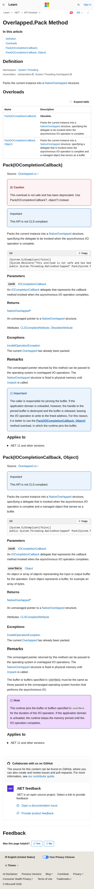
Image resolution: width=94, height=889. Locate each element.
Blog (48, 874)
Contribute (63, 874)
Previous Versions (31, 874)
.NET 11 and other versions (27, 445)
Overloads (11, 43)
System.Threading (28, 70)
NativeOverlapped (56, 83)
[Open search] (78, 5)
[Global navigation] (3, 5)
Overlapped (29, 350)
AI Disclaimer (10, 874)
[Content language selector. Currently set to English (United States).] (20, 857)
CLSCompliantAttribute (34, 327)
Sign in (87, 4)
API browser (30, 12)
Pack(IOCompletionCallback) (21, 48)
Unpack (12, 382)
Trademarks (63, 879)
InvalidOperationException (23, 345)
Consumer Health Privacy (17, 879)
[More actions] (88, 13)
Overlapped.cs (27, 173)
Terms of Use (45, 879)
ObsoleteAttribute (62, 327)
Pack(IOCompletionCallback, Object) (26, 52)
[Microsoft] (47, 4)
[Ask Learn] (71, 13)
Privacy (77, 874)
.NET (17, 12)
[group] (49, 263)
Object (29, 568)
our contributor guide (41, 776)
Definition (11, 38)
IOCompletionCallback (32, 284)
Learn (7, 12)
